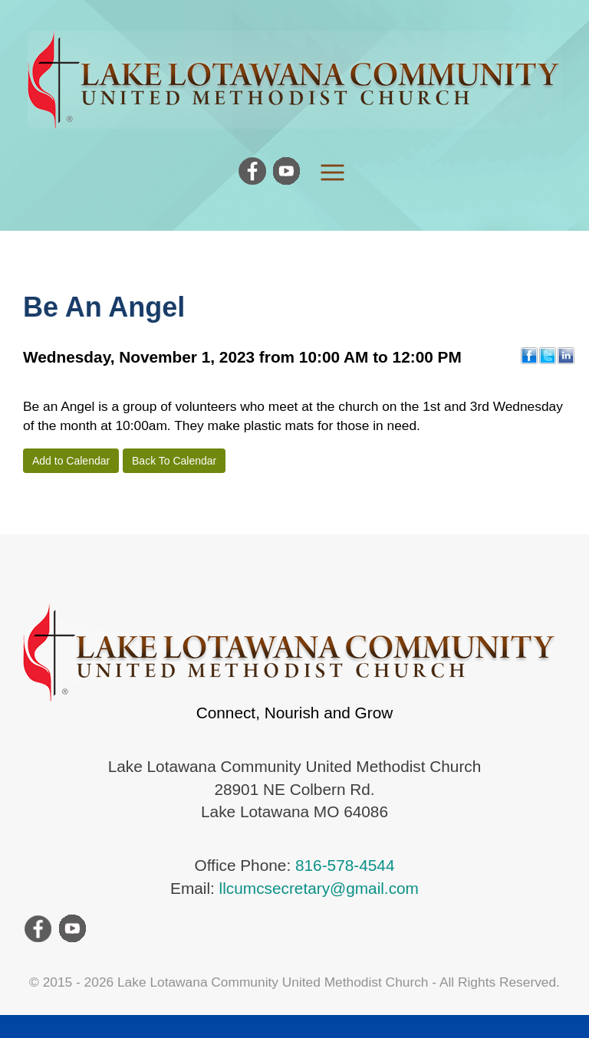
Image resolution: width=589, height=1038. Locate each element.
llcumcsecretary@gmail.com (319, 888)
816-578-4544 (345, 865)
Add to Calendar (71, 461)
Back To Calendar (174, 461)
